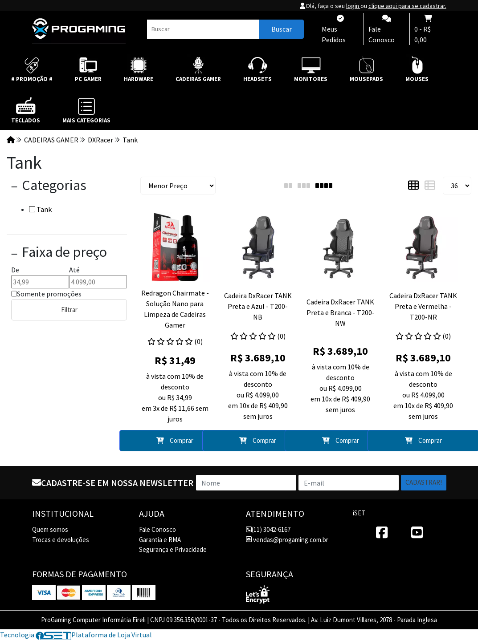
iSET (359, 513)
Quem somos (50, 529)
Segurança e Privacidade (173, 549)
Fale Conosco (157, 529)
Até (74, 269)
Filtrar (69, 309)
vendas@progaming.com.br (287, 539)
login (353, 6)
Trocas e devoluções (60, 539)
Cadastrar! (423, 482)
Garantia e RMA (160, 539)
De (15, 269)
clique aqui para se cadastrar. (407, 6)
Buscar (281, 28)
